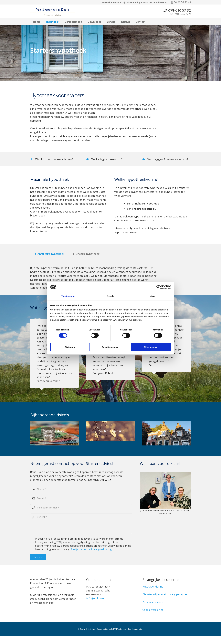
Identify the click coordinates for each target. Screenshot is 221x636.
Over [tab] (152, 296)
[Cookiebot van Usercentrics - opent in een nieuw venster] (158, 287)
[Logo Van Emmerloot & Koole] (56, 11)
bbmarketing (137, 629)
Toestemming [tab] (68, 296)
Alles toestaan (151, 347)
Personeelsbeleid (152, 602)
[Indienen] (38, 559)
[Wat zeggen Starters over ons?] (144, 159)
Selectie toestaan (110, 347)
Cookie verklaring (152, 609)
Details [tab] (110, 296)
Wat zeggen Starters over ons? (167, 159)
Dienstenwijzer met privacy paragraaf (165, 594)
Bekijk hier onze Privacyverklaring (92, 551)
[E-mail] (81, 498)
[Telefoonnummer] (81, 508)
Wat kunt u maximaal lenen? (54, 159)
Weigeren (70, 347)
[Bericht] (81, 525)
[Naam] (81, 489)
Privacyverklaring (152, 586)
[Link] (110, 159)
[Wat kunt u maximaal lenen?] (32, 159)
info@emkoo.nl (95, 598)
